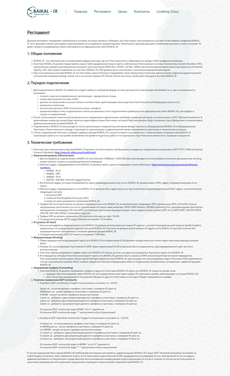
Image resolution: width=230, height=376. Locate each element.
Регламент (102, 12)
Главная (80, 12)
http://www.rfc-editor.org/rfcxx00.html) (75, 152)
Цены (122, 12)
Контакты (142, 12)
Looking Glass (168, 12)
